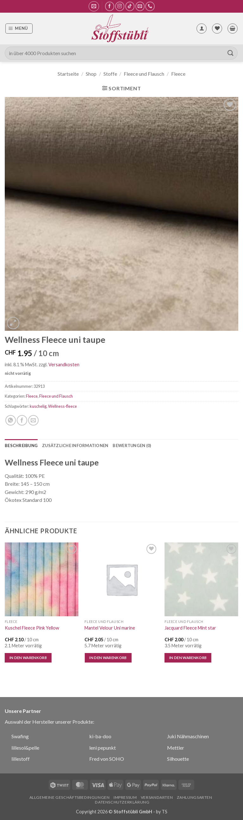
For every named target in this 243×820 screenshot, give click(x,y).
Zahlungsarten (194, 797)
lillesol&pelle (25, 748)
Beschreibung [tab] (21, 445)
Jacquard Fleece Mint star (190, 628)
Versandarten (157, 797)
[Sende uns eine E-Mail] (140, 6)
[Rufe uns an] (149, 6)
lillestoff (20, 759)
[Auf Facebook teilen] (22, 420)
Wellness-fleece (62, 406)
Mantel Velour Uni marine (109, 628)
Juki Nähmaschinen (188, 736)
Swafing (20, 736)
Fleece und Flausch (144, 74)
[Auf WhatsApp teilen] (10, 420)
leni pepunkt (102, 748)
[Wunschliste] (217, 28)
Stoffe (110, 74)
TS (164, 811)
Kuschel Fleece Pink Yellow (32, 628)
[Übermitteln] (230, 53)
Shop (91, 74)
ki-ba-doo (100, 736)
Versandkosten (63, 364)
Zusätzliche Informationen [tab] (75, 445)
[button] (94, 6)
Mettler (175, 748)
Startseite (68, 74)
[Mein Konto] (201, 28)
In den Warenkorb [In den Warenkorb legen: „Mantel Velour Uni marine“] (108, 658)
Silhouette (178, 759)
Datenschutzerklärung (122, 802)
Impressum (125, 797)
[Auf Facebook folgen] (109, 6)
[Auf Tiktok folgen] (129, 6)
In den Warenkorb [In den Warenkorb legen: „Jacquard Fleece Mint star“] (188, 658)
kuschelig (38, 406)
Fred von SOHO (106, 759)
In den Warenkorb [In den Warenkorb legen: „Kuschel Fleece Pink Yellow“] (28, 658)
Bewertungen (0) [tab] (132, 445)
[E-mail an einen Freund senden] (33, 420)
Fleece (178, 74)
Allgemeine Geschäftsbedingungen (69, 797)
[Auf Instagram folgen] (119, 6)
